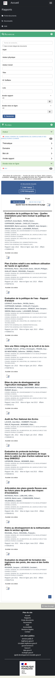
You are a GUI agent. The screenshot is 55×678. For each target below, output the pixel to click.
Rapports (27, 618)
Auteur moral (8, 65)
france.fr (27, 648)
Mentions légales (27, 629)
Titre (4, 72)
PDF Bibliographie (27, 191)
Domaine (6, 148)
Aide (27, 625)
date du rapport (17, 202)
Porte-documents (27, 620)
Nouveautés (27, 622)
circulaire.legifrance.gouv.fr (27, 643)
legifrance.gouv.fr (27, 641)
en (3, 98)
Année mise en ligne (11, 164)
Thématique (7, 143)
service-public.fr (27, 639)
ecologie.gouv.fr (27, 653)
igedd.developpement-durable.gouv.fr (27, 655)
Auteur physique (9, 57)
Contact (27, 632)
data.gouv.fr (27, 650)
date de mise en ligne (35, 202)
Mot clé (5, 153)
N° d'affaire (7, 80)
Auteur (5, 132)
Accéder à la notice (11, 253)
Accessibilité (27, 627)
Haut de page (48, 606)
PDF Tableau (27, 187)
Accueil (27, 615)
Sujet (4, 50)
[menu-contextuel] (3, 46)
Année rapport (8, 159)
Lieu (4, 88)
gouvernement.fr (27, 646)
